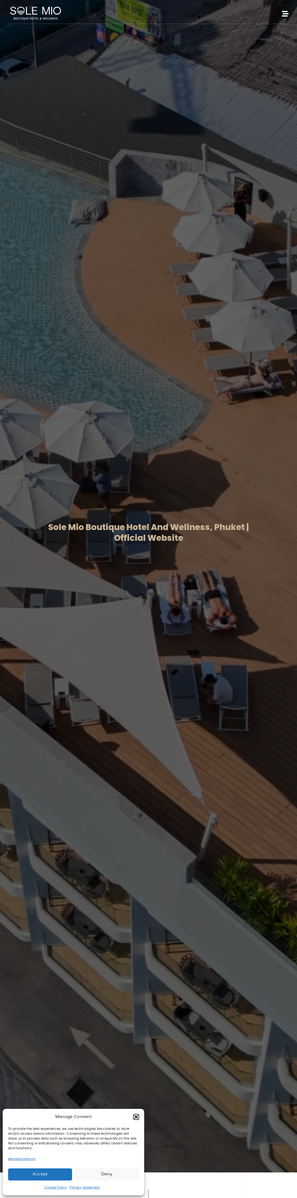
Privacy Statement (84, 1187)
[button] (136, 1117)
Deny (106, 1174)
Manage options (21, 1159)
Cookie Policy (55, 1187)
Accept (40, 1174)
